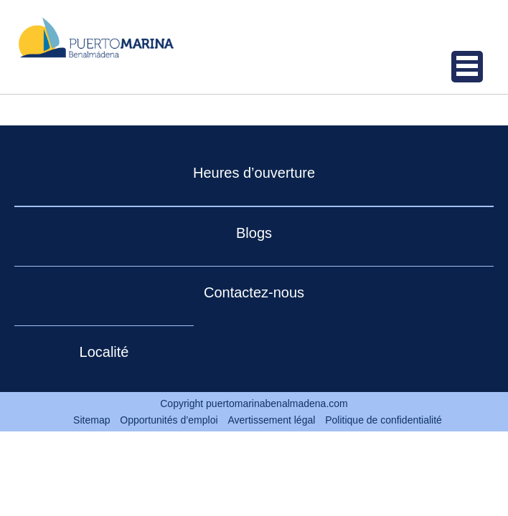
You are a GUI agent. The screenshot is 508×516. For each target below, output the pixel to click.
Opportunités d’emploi (168, 420)
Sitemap (91, 420)
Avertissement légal (271, 420)
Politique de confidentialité (383, 420)
